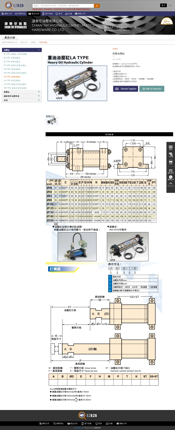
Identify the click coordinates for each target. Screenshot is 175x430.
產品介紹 (33, 13)
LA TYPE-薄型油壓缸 (12, 80)
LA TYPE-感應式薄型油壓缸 (15, 84)
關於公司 (6, 13)
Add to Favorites (151, 88)
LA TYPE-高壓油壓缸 (12, 76)
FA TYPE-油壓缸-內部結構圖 (15, 54)
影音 (58, 13)
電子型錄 (47, 13)
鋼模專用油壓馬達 (22, 96)
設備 (68, 13)
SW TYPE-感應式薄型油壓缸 (15, 88)
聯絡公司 (80, 13)
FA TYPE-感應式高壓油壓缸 (15, 65)
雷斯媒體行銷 (79, 428)
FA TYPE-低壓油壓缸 (12, 61)
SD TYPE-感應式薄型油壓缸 (15, 72)
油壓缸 (33, 42)
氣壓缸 (22, 91)
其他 (22, 100)
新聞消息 (20, 13)
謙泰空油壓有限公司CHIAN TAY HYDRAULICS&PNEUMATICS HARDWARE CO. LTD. (63, 25)
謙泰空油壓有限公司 (9, 42)
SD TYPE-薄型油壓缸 (12, 69)
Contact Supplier (125, 88)
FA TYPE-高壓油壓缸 (12, 57)
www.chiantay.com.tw (117, 30)
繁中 (163, 5)
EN (170, 5)
